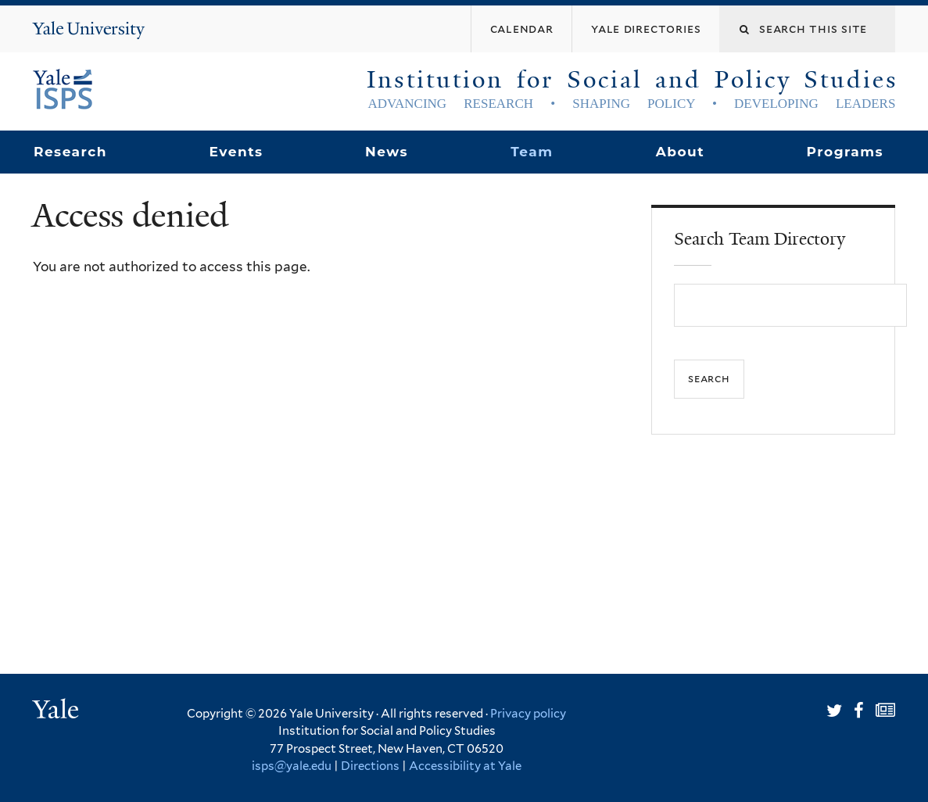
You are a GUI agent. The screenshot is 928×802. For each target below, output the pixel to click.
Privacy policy (528, 714)
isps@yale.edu (291, 766)
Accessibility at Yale (465, 766)
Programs (845, 151)
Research (70, 151)
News (386, 151)
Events (236, 151)
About (680, 151)
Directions (370, 766)
